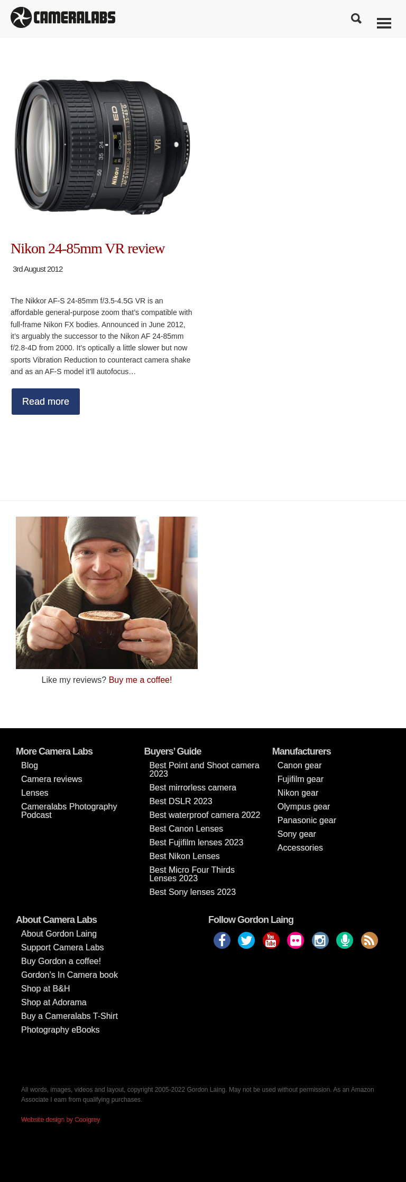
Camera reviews (51, 779)
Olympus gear (304, 806)
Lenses (35, 792)
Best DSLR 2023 (180, 801)
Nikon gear (298, 792)
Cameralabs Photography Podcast (69, 810)
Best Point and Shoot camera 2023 (204, 769)
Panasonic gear (307, 820)
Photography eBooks (60, 1029)
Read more (45, 401)
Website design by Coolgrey (60, 1119)
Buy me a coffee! (140, 679)
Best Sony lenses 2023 (192, 892)
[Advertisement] (299, 590)
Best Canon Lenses (186, 828)
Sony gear (297, 834)
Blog (29, 765)
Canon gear (300, 765)
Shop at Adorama (54, 1002)
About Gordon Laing (59, 933)
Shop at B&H (45, 988)
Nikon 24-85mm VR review (87, 248)
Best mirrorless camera (192, 787)
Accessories (300, 847)
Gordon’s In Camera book (69, 974)
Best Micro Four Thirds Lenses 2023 (192, 874)
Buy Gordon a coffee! (61, 961)
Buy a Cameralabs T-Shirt (69, 1016)
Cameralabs (63, 18)
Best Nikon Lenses (184, 856)
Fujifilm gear (301, 779)
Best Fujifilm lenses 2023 (196, 842)
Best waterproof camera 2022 (204, 815)
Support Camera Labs (62, 947)
